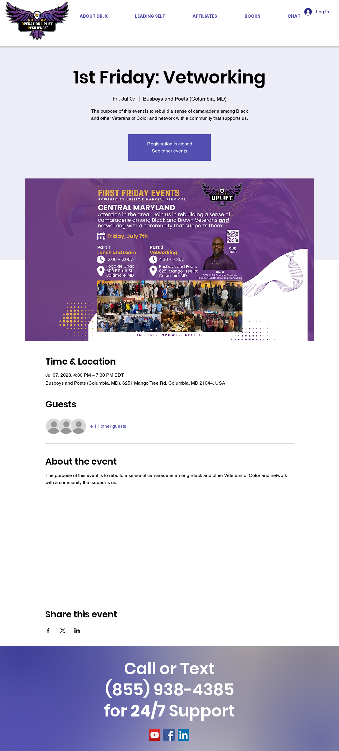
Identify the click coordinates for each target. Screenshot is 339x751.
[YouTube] (154, 735)
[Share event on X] (62, 630)
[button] (205, 16)
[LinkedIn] (183, 735)
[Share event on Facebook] (48, 630)
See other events (169, 151)
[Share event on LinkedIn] (77, 630)
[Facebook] (169, 735)
